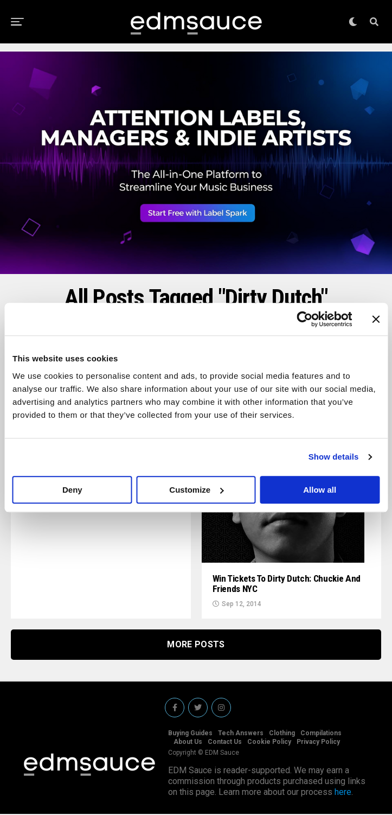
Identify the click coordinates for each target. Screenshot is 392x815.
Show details (334, 456)
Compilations (321, 734)
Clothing (282, 734)
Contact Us (225, 743)
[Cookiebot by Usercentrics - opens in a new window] (304, 319)
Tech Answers (241, 734)
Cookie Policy (269, 743)
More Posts (195, 645)
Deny (72, 489)
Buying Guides (190, 734)
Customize (196, 489)
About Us (187, 743)
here (343, 793)
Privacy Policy (318, 743)
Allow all (319, 489)
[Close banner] (376, 319)
